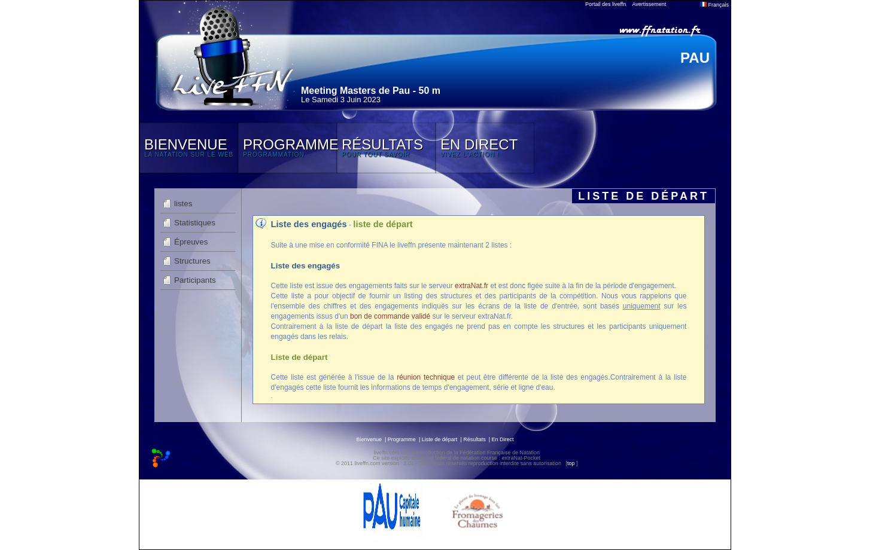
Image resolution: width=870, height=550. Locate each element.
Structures (192, 260)
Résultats (474, 439)
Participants (195, 280)
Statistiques (194, 222)
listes (183, 203)
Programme (402, 439)
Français (714, 5)
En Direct (503, 439)
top (571, 463)
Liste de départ (440, 439)
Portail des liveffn (605, 4)
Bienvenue (369, 439)
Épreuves (191, 241)
